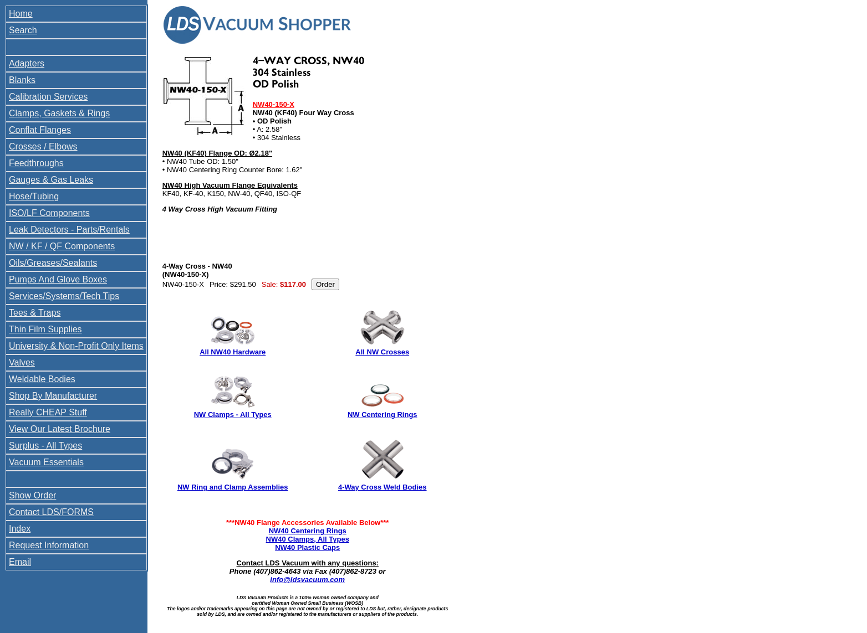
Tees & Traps (34, 312)
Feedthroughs (36, 163)
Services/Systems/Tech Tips (64, 296)
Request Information (49, 545)
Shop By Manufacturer (53, 395)
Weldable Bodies (42, 379)
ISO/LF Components (49, 213)
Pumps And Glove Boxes (58, 279)
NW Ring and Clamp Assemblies (232, 487)
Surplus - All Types (45, 445)
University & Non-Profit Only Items (76, 346)
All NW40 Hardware (233, 352)
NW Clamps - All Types (233, 414)
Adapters (26, 63)
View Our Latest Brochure (59, 429)
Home (21, 13)
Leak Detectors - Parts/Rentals (69, 229)
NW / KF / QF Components (62, 246)
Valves (22, 362)
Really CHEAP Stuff (48, 412)
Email (20, 562)
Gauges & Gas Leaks (51, 179)
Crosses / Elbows (43, 146)
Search (23, 30)
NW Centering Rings (382, 414)
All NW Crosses (382, 352)
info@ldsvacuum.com (307, 579)
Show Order (32, 495)
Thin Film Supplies (45, 329)
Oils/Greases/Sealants (53, 262)
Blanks (22, 80)
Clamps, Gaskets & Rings (59, 113)
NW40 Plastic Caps (307, 547)
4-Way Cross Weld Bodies (382, 487)
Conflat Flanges (40, 130)
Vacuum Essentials (46, 462)
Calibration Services (48, 96)
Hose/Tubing (34, 196)
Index (19, 528)
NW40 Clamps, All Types (307, 539)
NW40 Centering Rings (307, 531)
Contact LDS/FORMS (51, 512)
